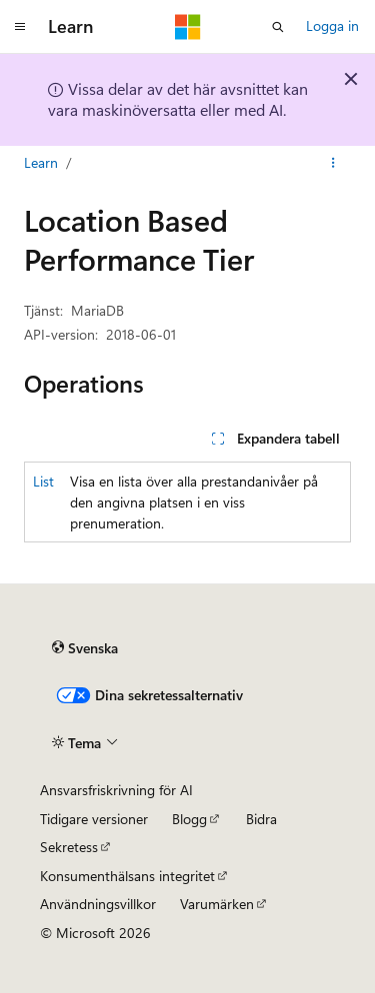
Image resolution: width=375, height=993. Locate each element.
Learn (41, 162)
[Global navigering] (20, 27)
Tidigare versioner (94, 818)
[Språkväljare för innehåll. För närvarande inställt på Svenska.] (85, 648)
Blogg (189, 818)
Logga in (332, 25)
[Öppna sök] (278, 27)
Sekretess (69, 846)
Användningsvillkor (98, 903)
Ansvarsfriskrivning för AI (116, 789)
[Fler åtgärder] (333, 163)
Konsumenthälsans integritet (127, 875)
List (43, 481)
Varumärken (217, 903)
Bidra (261, 818)
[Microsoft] (188, 27)
